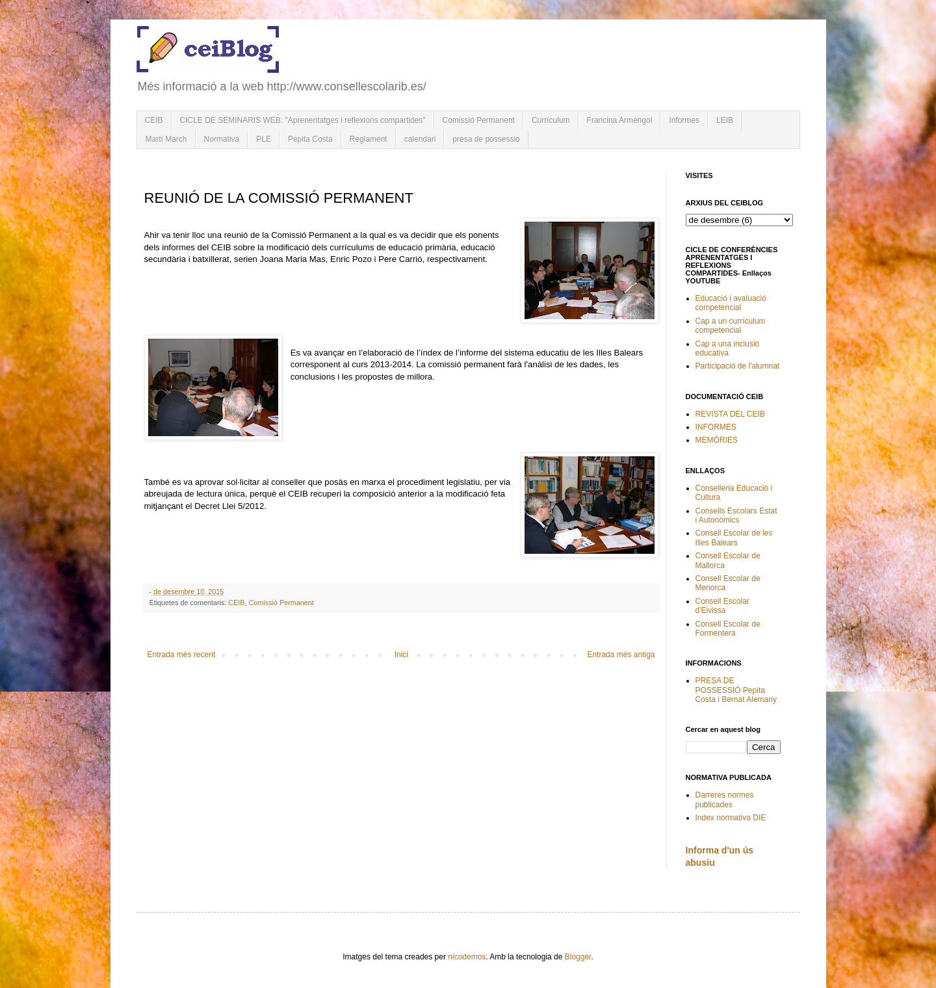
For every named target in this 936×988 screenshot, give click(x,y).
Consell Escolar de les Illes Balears (734, 537)
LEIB (724, 120)
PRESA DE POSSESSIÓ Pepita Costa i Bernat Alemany (736, 690)
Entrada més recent (182, 654)
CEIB (154, 120)
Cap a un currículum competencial (731, 326)
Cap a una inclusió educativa (728, 348)
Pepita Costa (310, 139)
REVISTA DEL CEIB (730, 414)
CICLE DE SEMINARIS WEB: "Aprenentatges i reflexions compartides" (303, 120)
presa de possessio (485, 139)
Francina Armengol (620, 120)
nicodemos (467, 956)
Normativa (222, 139)
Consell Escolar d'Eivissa (722, 606)
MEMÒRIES (717, 440)
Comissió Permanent (479, 120)
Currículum (551, 120)
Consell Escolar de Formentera (728, 628)
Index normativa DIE (731, 817)
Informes (684, 120)
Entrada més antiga (621, 654)
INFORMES (716, 427)
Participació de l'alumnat (738, 365)
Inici (401, 654)
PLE (263, 139)
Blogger (578, 956)
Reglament (368, 139)
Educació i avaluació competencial (731, 303)
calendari (420, 139)
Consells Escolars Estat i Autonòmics (736, 515)
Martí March (166, 139)
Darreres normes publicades (725, 799)
